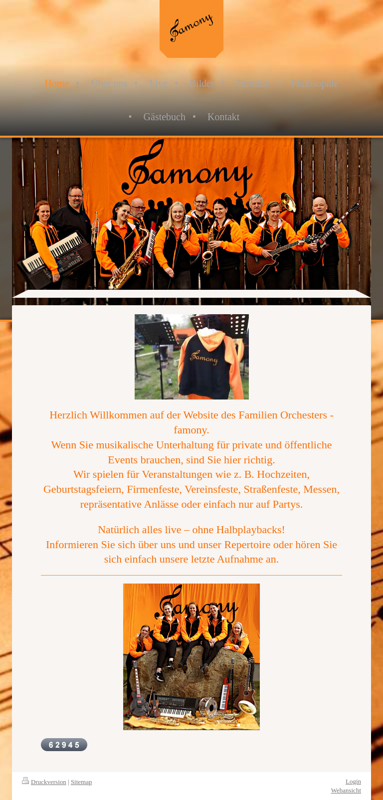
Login (353, 781)
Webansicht (346, 790)
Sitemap (81, 782)
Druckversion (44, 782)
